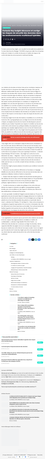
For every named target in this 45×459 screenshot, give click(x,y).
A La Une (19, 302)
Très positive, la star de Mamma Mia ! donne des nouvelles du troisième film (26, 328)
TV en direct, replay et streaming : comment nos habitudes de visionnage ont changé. (26, 299)
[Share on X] (8, 39)
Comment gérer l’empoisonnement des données (14, 346)
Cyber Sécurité (6, 27)
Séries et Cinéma (25, 302)
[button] (2, 1)
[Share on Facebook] (6, 39)
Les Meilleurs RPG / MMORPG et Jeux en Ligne (26, 312)
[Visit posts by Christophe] (3, 43)
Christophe (8, 42)
